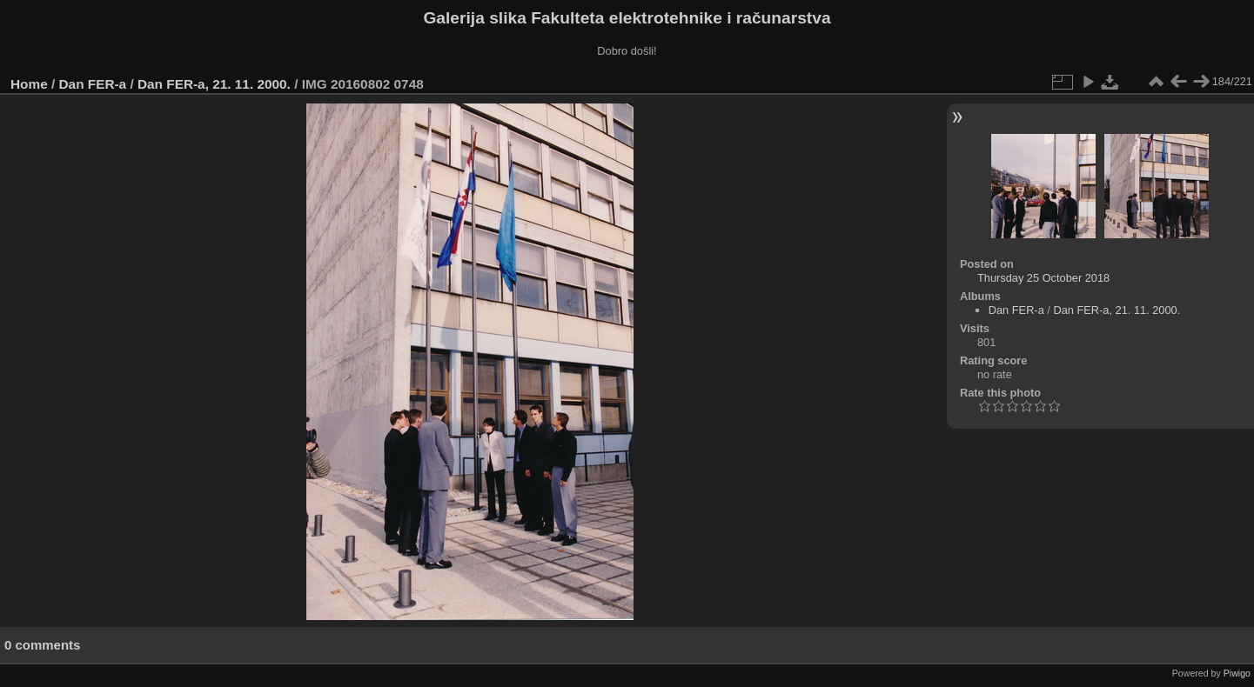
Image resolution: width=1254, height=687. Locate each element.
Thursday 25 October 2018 (1043, 277)
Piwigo (1237, 673)
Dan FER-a (93, 84)
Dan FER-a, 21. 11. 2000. (214, 84)
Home (29, 84)
